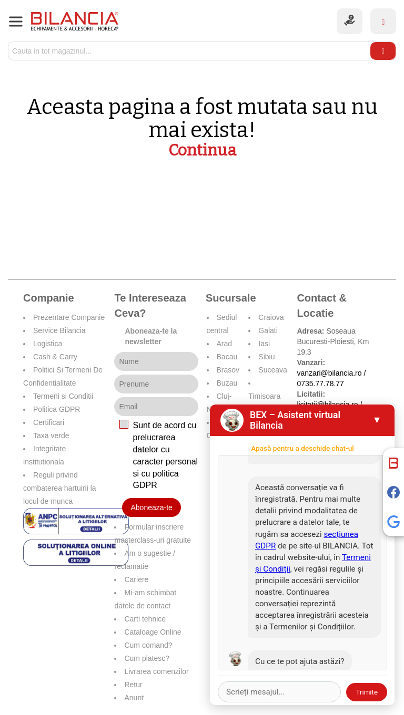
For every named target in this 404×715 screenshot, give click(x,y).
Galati (268, 330)
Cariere (136, 579)
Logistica (47, 343)
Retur (133, 684)
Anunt (134, 697)
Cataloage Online (152, 632)
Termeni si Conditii (63, 396)
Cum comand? (148, 645)
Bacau (227, 357)
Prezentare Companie (69, 317)
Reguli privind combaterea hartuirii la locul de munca (59, 488)
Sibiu (266, 357)
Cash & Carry (55, 357)
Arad (225, 343)
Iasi (264, 343)
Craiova (271, 317)
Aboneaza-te (151, 507)
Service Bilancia (59, 330)
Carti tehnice (145, 619)
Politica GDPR (56, 409)
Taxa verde (51, 435)
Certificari (48, 422)
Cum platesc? (146, 658)
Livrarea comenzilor (156, 671)
